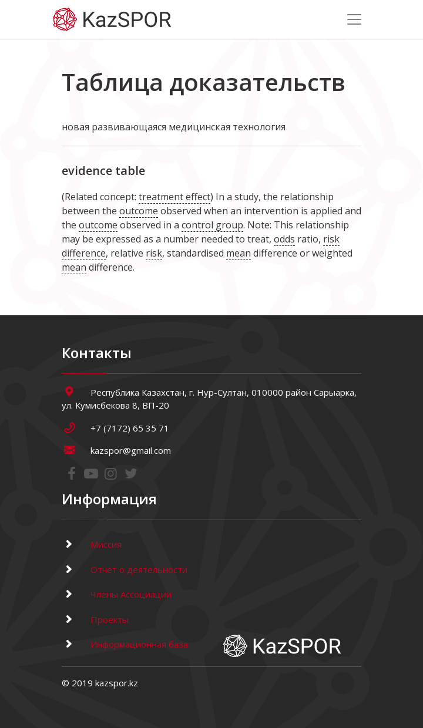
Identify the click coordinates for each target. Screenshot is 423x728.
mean (238, 253)
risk (154, 253)
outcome (138, 210)
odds (284, 238)
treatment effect (174, 196)
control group (212, 224)
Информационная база (125, 644)
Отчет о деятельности (124, 569)
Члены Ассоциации (117, 594)
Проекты (95, 619)
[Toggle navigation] (354, 19)
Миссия (92, 544)
